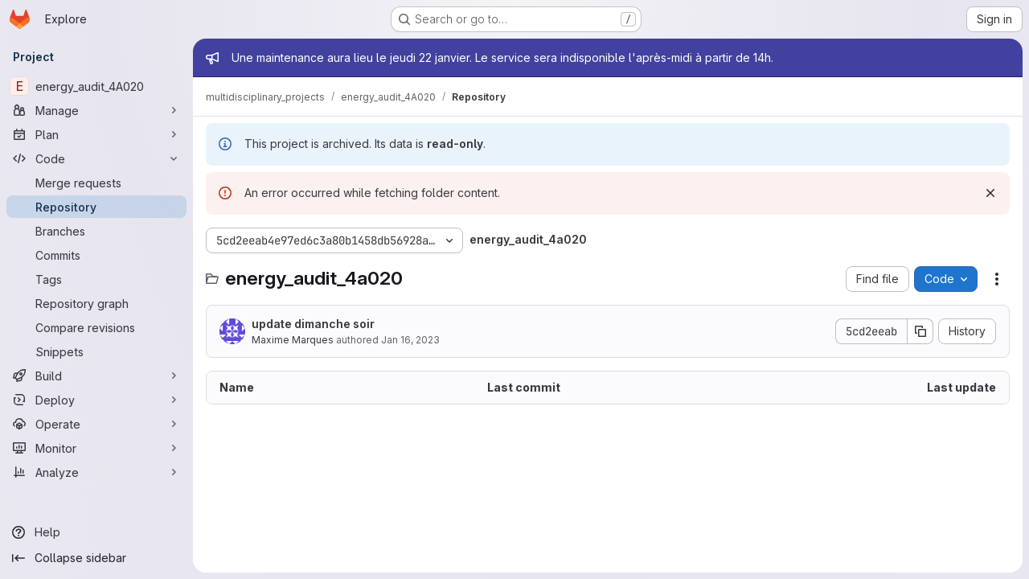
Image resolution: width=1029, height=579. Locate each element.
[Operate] (96, 424)
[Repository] (96, 206)
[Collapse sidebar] (96, 558)
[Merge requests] (96, 182)
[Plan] (96, 134)
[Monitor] (96, 448)
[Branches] (96, 231)
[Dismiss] (990, 193)
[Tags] (96, 279)
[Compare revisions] (96, 327)
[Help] (96, 532)
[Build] (96, 375)
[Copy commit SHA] (920, 331)
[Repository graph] (96, 303)
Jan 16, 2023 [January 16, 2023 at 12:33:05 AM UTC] (410, 340)
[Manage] (96, 110)
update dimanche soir (313, 324)
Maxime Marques (293, 340)
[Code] (96, 158)
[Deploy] (96, 399)
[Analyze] (96, 472)
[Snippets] (96, 351)
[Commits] (96, 255)
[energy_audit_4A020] (96, 86)
